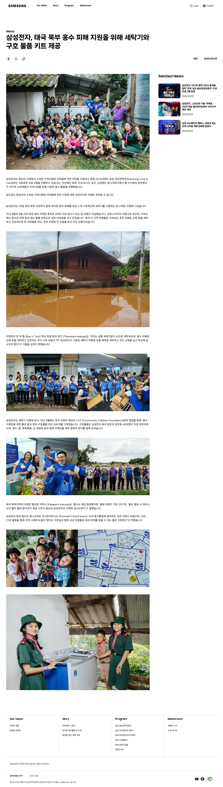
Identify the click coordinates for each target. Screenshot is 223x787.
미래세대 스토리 (68, 725)
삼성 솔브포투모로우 (123, 725)
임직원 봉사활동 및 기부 (72, 730)
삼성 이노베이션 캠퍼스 (124, 730)
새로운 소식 (172, 725)
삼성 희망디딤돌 (121, 745)
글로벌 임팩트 (15, 730)
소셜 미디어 (172, 730)
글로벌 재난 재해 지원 (71, 735)
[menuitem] (41, 6)
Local (195, 6)
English (209, 6)
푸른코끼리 (119, 749)
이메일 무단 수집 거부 (68, 782)
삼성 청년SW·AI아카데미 (125, 735)
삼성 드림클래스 (121, 740)
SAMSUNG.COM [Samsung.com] (16, 776)
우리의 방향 (14, 725)
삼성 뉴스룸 (34, 776)
